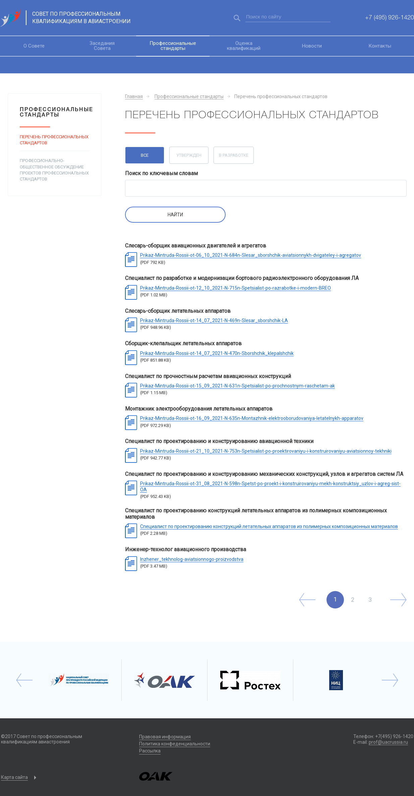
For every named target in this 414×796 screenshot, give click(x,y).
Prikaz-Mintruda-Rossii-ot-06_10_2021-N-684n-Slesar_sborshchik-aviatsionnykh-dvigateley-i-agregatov (250, 255)
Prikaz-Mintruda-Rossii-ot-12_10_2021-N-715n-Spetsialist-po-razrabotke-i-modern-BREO (235, 288)
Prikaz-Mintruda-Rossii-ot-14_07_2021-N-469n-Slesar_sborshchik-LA (214, 320)
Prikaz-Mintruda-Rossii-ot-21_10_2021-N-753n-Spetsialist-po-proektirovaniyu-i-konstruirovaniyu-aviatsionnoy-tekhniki (266, 451)
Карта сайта (14, 777)
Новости (312, 46)
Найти (175, 214)
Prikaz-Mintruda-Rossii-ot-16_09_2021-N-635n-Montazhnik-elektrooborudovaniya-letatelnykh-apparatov (251, 418)
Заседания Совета (102, 45)
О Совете (34, 46)
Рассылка (150, 750)
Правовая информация (165, 736)
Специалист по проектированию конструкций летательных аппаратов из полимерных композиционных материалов (269, 526)
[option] (79, 680)
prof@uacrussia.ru (388, 742)
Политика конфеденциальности (174, 743)
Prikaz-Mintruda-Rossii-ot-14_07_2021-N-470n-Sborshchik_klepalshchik (217, 353)
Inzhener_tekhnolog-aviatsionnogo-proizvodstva (191, 559)
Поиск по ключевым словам (161, 173)
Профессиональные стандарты (173, 45)
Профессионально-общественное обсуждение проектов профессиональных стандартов (54, 170)
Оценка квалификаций (243, 45)
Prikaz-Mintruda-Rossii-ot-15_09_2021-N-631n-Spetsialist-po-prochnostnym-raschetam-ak (237, 385)
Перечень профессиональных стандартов (54, 139)
